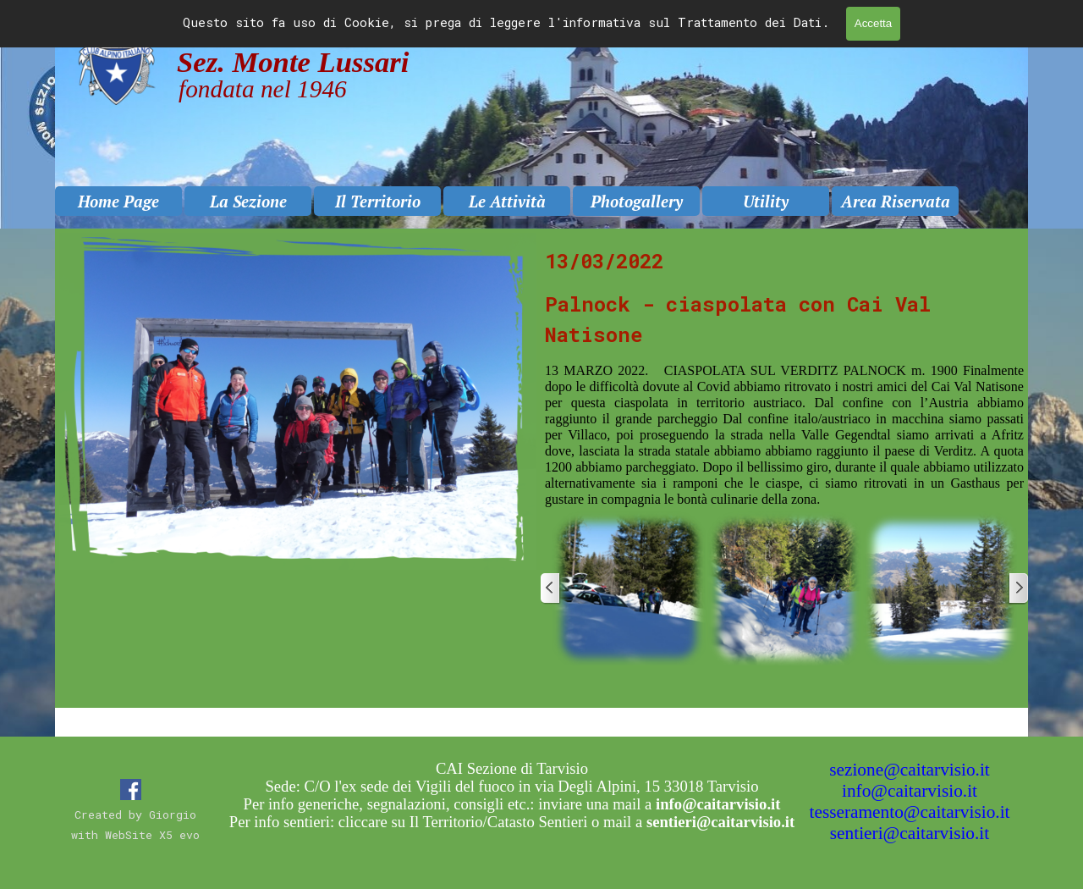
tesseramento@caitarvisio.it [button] (910, 812)
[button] (628, 588)
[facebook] (130, 789)
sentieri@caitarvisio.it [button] (909, 833)
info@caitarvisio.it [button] (909, 791)
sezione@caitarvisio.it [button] (909, 769)
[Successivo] (1018, 588)
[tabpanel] (784, 376)
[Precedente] (551, 588)
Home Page (118, 201)
